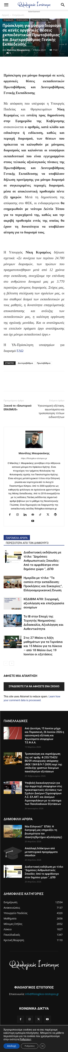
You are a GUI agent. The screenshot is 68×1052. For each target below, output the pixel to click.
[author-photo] (34, 448)
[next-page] (11, 663)
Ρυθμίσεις (25, 1039)
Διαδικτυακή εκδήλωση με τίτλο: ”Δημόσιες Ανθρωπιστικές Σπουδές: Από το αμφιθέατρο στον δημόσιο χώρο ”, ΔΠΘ (42, 561)
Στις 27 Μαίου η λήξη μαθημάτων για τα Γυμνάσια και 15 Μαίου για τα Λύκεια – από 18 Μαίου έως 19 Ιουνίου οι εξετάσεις (43, 646)
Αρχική (5, 15)
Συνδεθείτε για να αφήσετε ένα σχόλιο (34, 686)
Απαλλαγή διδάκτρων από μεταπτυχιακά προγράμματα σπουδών (41, 852)
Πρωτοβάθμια (43, 363)
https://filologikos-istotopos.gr (34, 458)
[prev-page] (6, 663)
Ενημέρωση (18, 15)
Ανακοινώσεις (22, 20)
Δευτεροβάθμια (25, 363)
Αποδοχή (11, 1046)
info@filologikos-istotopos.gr (42, 994)
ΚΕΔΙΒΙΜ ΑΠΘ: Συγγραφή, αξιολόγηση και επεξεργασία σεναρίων (44, 603)
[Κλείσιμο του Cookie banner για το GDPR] (42, 1046)
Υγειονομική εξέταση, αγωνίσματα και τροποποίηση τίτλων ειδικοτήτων (51, 411)
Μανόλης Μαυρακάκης (18, 50)
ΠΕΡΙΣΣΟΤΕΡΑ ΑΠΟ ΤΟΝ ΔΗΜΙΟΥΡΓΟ (27, 543)
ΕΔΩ (20, 351)
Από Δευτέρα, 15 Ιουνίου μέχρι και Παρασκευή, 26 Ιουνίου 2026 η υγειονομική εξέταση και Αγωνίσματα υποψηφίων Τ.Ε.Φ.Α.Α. (44, 735)
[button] (6, 5)
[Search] (63, 5)
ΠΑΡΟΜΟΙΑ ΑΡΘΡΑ (17, 537)
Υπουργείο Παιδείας (39, 20)
